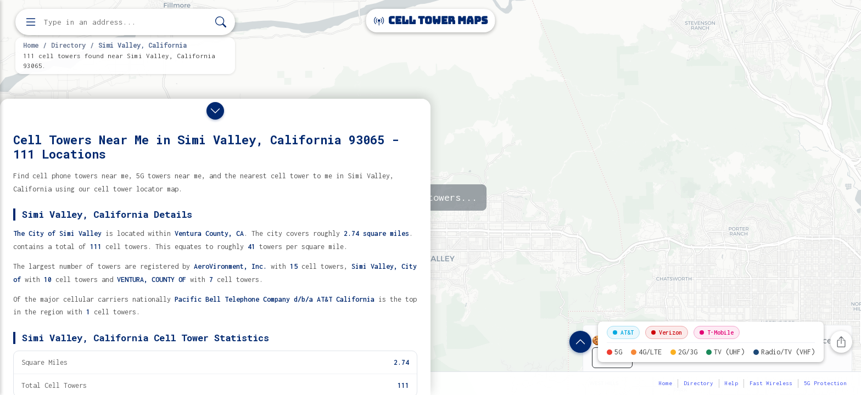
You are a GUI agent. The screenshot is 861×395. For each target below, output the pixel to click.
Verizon (666, 332)
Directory (68, 45)
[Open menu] (31, 22)
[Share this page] (841, 342)
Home (30, 45)
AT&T (623, 332)
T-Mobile (717, 332)
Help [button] (731, 383)
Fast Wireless (771, 383)
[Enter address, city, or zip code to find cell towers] (126, 22)
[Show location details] (580, 342)
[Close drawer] (215, 111)
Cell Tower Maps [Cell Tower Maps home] (431, 20)
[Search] (221, 22)
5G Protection (825, 383)
